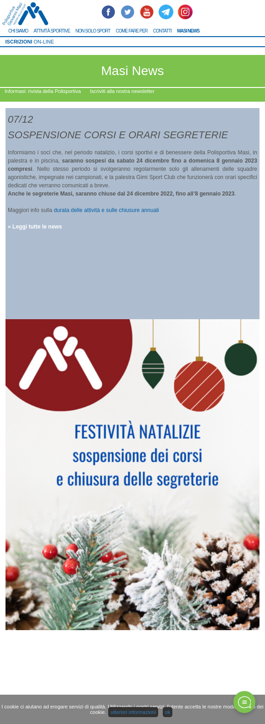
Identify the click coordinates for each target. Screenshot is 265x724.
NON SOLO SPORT (93, 30)
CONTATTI (162, 30)
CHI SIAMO (18, 30)
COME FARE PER (131, 30)
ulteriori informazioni (132, 712)
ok (168, 712)
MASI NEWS (188, 30)
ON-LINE (30, 41)
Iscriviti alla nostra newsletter (122, 91)
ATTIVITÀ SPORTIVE (51, 30)
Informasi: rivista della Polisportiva (43, 91)
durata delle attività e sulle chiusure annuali (106, 210)
